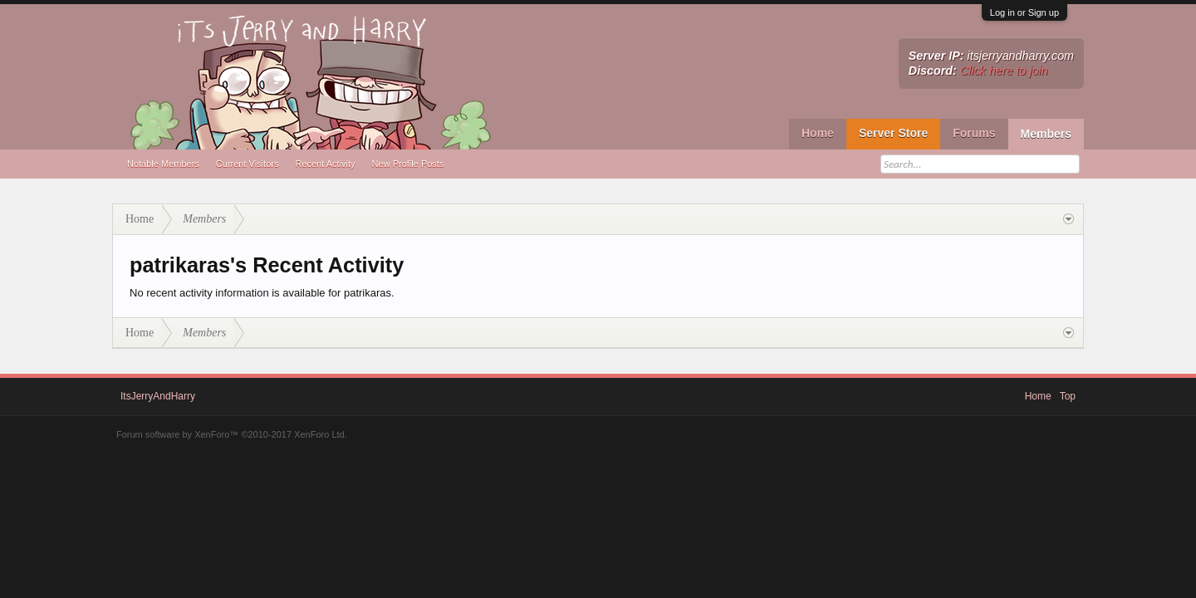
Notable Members (163, 164)
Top (1068, 396)
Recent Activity (325, 164)
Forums (974, 133)
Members (1046, 133)
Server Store (893, 133)
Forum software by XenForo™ (231, 434)
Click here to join (1004, 70)
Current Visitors (247, 164)
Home (817, 133)
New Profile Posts (408, 164)
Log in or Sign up (1024, 12)
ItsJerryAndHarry (157, 396)
